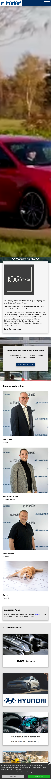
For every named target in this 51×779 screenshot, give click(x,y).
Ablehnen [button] (13, 776)
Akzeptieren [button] (38, 776)
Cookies (37, 614)
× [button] (49, 763)
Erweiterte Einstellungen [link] (25, 772)
